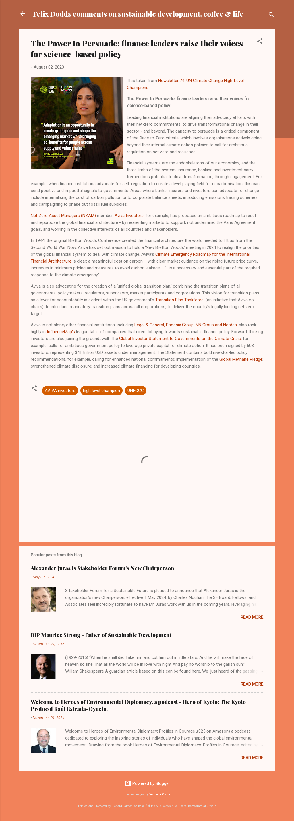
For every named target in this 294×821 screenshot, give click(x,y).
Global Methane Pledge (240, 359)
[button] (259, 42)
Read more (252, 617)
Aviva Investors (129, 215)
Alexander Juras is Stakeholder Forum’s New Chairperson (102, 568)
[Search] (271, 15)
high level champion (101, 390)
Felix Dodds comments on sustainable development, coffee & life (138, 13)
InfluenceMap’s (61, 331)
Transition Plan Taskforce (179, 299)
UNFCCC (135, 390)
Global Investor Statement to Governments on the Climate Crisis (180, 338)
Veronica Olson (159, 794)
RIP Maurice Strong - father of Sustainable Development (101, 635)
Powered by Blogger (147, 783)
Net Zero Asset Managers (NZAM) (63, 215)
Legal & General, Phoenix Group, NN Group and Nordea (185, 324)
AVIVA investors (60, 390)
